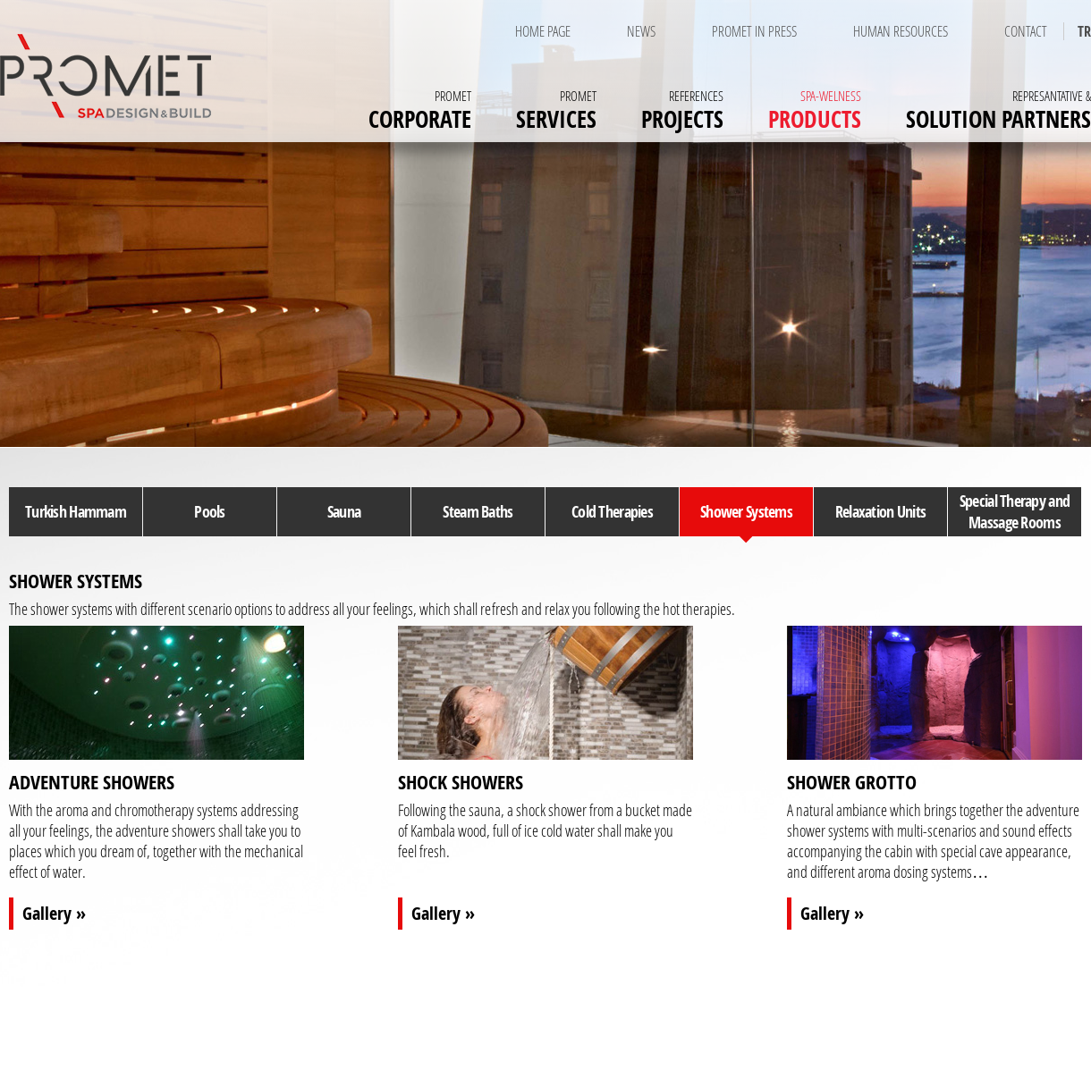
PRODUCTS (814, 109)
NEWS (641, 31)
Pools (209, 511)
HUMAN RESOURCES (900, 31)
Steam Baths (477, 511)
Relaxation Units (880, 511)
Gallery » (54, 913)
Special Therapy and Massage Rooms (1015, 511)
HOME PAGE (543, 31)
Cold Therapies (612, 511)
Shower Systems (746, 511)
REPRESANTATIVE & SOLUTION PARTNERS (778, 1042)
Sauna (343, 511)
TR (1084, 31)
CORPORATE (419, 109)
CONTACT (1025, 31)
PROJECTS (682, 109)
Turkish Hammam (75, 511)
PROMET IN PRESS (754, 31)
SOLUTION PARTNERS (998, 109)
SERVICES (556, 109)
